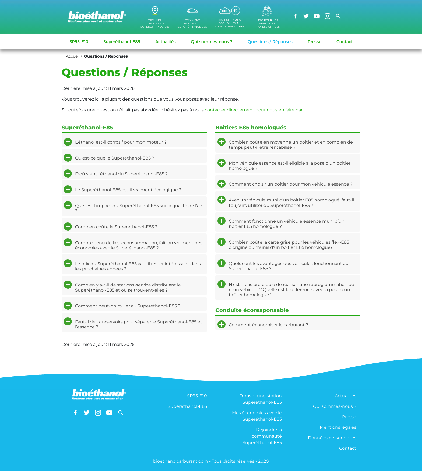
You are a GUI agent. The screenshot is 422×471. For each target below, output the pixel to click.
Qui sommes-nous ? (212, 41)
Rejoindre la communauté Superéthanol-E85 (262, 436)
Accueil (73, 56)
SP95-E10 (78, 41)
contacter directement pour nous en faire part (254, 109)
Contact (344, 41)
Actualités (165, 41)
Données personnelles (332, 437)
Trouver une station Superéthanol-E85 (261, 399)
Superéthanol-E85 (121, 41)
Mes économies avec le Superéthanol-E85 (257, 416)
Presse (314, 41)
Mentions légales (338, 427)
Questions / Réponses (270, 41)
